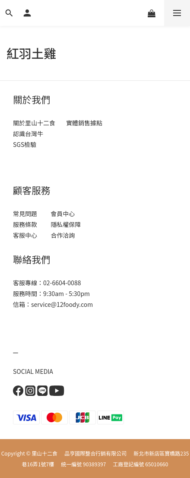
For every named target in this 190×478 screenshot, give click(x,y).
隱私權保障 (66, 224)
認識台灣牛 (28, 133)
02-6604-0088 (62, 282)
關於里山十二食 (34, 122)
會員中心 (62, 213)
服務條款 (26, 224)
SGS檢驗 (24, 144)
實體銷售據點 (84, 122)
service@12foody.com (62, 304)
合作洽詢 (63, 235)
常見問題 (26, 213)
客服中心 (28, 235)
